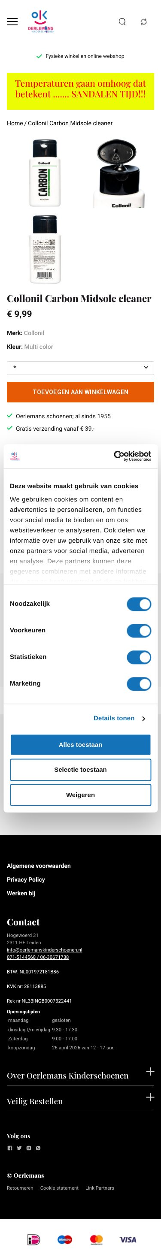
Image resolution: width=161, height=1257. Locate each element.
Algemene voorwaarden (39, 866)
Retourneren (20, 1188)
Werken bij (21, 893)
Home (15, 123)
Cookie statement (59, 1188)
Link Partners (99, 1188)
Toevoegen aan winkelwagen (81, 392)
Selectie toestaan (80, 770)
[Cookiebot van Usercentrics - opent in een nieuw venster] (114, 456)
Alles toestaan (81, 744)
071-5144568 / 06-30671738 (38, 957)
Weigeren (80, 794)
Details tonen (114, 718)
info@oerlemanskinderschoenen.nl (44, 950)
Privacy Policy (26, 879)
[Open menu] (12, 21)
